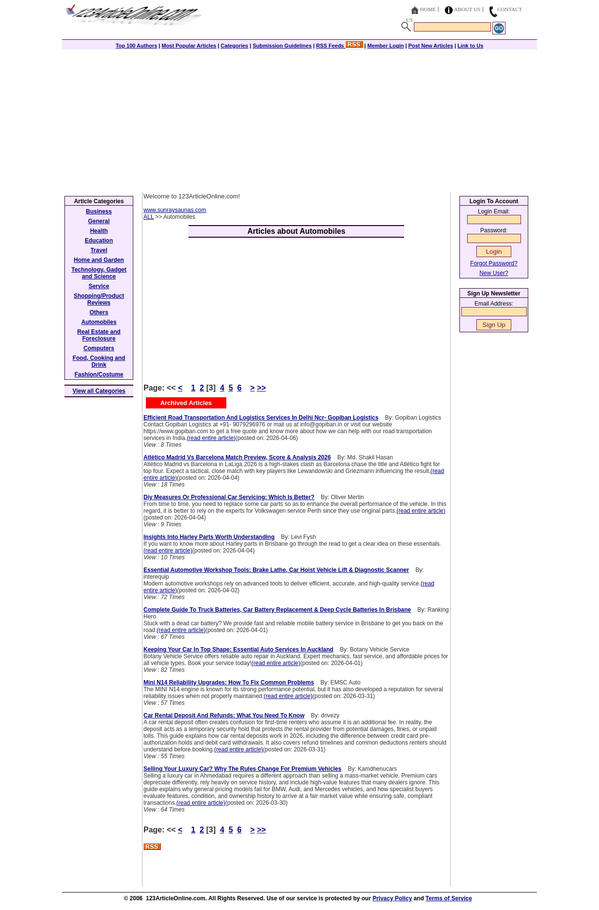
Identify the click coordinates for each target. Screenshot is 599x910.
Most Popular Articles (188, 46)
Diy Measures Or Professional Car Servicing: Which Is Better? (229, 497)
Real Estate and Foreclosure (98, 335)
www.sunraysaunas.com (174, 210)
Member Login (385, 46)
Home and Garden (99, 260)
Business (98, 211)
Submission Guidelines (282, 46)
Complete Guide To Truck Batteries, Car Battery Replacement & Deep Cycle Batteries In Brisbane (277, 609)
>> (261, 388)
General (99, 221)
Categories (234, 46)
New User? (493, 273)
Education (99, 240)
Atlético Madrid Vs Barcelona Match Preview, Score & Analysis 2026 (237, 457)
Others (99, 312)
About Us (467, 9)
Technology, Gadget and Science (98, 273)
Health (99, 231)
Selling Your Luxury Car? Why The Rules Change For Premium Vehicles (242, 768)
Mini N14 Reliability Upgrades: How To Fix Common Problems (228, 682)
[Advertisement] (299, 120)
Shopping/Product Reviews (99, 299)
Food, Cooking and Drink (99, 361)
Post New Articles (430, 46)
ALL (148, 216)
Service (99, 286)
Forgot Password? (493, 263)
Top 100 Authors (137, 46)
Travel (99, 250)
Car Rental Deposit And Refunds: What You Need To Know (223, 715)
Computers (98, 348)
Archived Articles (186, 402)
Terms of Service (449, 898)
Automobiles (99, 322)
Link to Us (470, 46)
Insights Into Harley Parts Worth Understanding (208, 537)
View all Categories (99, 391)
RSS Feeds (339, 46)
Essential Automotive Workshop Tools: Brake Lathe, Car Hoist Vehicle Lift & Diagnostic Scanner (276, 570)
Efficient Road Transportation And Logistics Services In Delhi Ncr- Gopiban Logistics (260, 417)
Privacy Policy (392, 898)
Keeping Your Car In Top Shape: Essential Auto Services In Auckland (238, 649)
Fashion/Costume (99, 374)
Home (428, 9)
